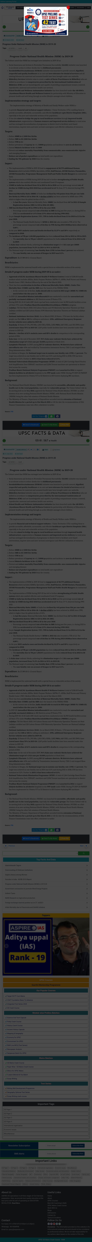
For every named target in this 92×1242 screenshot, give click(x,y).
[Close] (68, 7)
